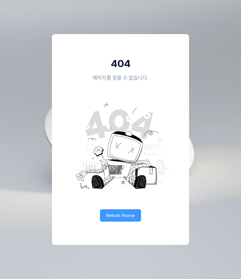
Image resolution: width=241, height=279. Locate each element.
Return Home (120, 215)
